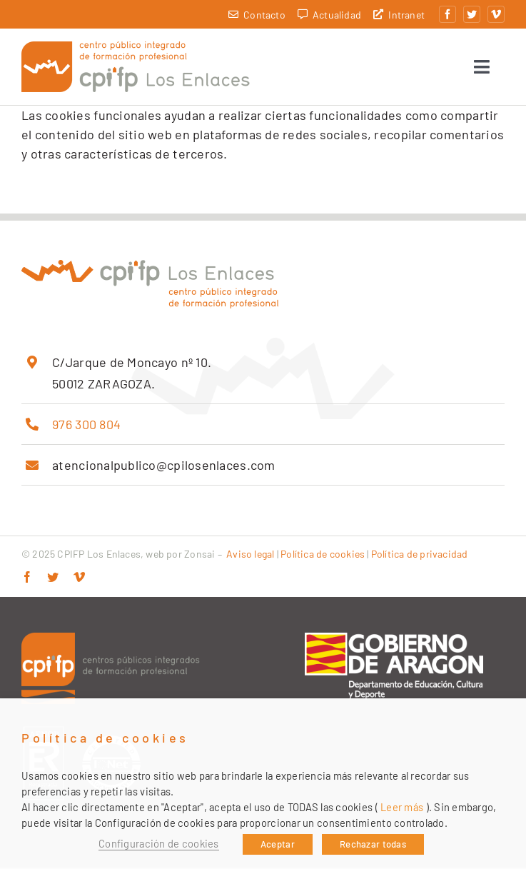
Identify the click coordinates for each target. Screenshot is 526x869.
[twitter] (471, 14)
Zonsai (199, 555)
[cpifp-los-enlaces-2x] (135, 48)
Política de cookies (322, 555)
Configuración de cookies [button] (158, 843)
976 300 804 (86, 425)
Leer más (401, 806)
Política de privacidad (419, 555)
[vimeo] (496, 14)
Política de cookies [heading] (105, 737)
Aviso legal (250, 555)
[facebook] (447, 14)
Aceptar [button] (278, 844)
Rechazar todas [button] (373, 844)
